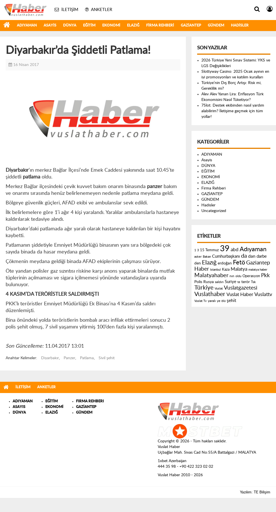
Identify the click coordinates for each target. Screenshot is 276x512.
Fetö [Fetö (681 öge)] (239, 262)
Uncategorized (213, 211)
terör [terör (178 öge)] (245, 282)
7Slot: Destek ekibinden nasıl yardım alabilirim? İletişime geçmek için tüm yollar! (232, 111)
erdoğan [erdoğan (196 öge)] (225, 263)
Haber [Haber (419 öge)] (201, 269)
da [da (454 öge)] (244, 256)
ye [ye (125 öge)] (218, 301)
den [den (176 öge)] (197, 263)
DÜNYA (69, 25)
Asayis (50, 25)
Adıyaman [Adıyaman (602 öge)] (253, 249)
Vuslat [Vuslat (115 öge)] (219, 288)
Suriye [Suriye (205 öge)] (230, 282)
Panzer (69, 358)
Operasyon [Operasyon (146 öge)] (251, 276)
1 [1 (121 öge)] (195, 250)
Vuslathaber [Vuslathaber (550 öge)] (209, 294)
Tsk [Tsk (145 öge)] (253, 282)
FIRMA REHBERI (90, 401)
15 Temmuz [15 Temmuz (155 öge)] (209, 250)
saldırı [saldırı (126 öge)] (219, 282)
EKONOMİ (111, 25)
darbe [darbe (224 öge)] (262, 256)
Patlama (87, 358)
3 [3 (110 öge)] (198, 250)
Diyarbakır (50, 358)
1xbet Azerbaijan (172, 461)
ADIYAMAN (27, 25)
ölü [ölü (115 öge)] (223, 301)
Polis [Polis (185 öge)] (198, 282)
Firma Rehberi (160, 25)
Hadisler (240, 25)
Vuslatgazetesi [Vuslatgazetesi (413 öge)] (240, 288)
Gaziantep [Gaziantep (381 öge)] (258, 263)
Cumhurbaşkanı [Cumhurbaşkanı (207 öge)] (226, 256)
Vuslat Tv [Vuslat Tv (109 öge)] (200, 301)
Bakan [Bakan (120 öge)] (207, 256)
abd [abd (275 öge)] (235, 250)
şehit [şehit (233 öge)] (231, 300)
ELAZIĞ (133, 25)
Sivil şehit (107, 358)
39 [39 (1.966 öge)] (225, 248)
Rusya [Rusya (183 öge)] (208, 282)
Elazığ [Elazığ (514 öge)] (209, 263)
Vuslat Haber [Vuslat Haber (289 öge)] (239, 294)
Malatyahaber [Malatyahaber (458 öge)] (211, 275)
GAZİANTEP (191, 25)
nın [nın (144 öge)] (232, 276)
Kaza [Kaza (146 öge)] (226, 269)
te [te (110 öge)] (238, 282)
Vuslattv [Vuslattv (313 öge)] (263, 294)
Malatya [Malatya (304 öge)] (239, 269)
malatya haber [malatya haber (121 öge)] (257, 269)
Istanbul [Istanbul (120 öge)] (215, 269)
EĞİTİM (89, 25)
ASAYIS (19, 407)
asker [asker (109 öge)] (198, 256)
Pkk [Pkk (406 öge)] (265, 275)
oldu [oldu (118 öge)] (238, 276)
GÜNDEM (216, 25)
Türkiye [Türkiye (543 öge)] (203, 288)
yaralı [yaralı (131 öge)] (212, 301)
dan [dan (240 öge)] (251, 256)
